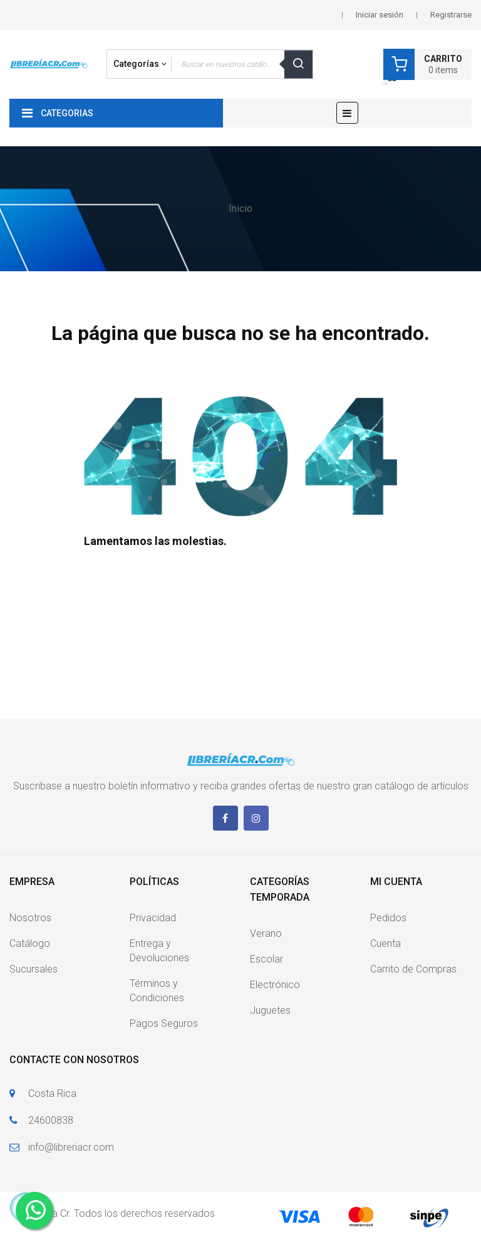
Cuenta (385, 943)
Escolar (266, 959)
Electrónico (275, 985)
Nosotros (30, 918)
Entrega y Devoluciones (159, 951)
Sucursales (33, 969)
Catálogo (29, 943)
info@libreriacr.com (71, 1147)
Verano (266, 933)
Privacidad (153, 918)
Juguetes (270, 1010)
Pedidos (388, 918)
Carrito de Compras (413, 969)
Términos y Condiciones (157, 991)
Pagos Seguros (164, 1023)
